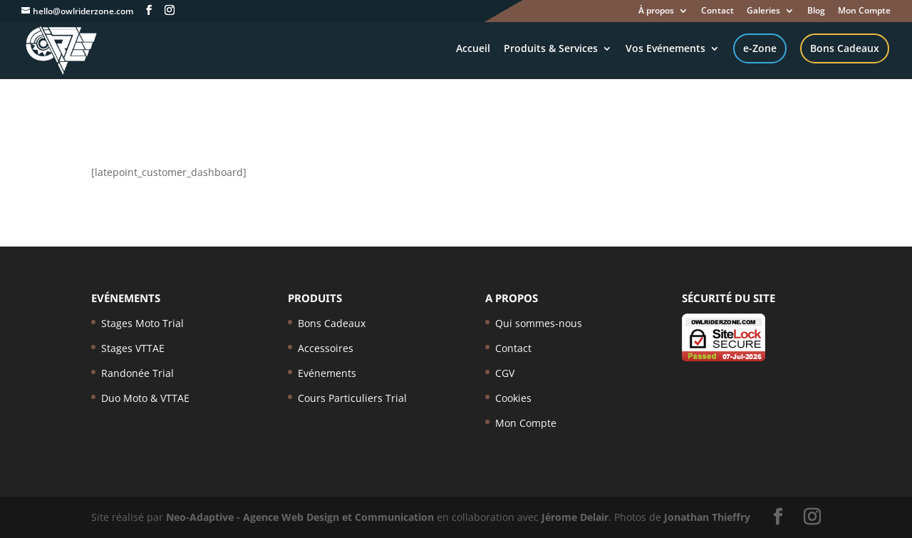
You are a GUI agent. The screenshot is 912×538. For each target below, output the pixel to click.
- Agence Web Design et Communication (335, 517)
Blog (816, 11)
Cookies (513, 398)
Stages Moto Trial (142, 323)
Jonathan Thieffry (707, 517)
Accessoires (325, 348)
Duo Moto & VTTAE (145, 398)
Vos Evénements (665, 49)
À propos (656, 11)
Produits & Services (551, 49)
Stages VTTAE (133, 348)
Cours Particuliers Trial (352, 398)
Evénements (327, 373)
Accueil (473, 49)
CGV (504, 373)
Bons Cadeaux (844, 48)
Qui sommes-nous (538, 323)
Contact (717, 11)
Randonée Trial (137, 373)
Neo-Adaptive (200, 517)
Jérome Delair (575, 517)
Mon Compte (864, 11)
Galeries (763, 11)
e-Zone (760, 48)
